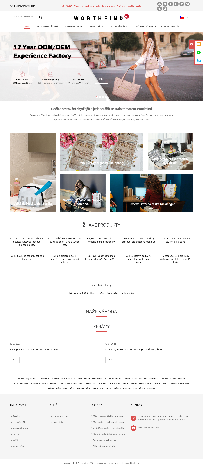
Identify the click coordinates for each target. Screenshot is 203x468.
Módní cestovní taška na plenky (108, 416)
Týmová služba (20, 422)
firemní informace (61, 416)
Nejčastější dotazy (145, 27)
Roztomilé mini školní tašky (106, 440)
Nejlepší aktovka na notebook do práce (34, 349)
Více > (33, 207)
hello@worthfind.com (24, 6)
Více (101, 79)
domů (27, 26)
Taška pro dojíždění (48, 27)
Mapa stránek (19, 446)
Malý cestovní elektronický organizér (110, 422)
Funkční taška (120, 27)
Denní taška (97, 27)
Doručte (16, 416)
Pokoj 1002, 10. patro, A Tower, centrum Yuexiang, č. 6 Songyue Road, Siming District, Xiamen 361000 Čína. (163, 418)
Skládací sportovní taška (104, 446)
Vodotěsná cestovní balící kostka (108, 428)
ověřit (15, 440)
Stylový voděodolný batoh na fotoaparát (112, 434)
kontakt (137, 405)
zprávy (16, 434)
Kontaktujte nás (170, 27)
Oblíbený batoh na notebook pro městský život (134, 349)
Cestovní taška (75, 27)
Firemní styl (58, 422)
